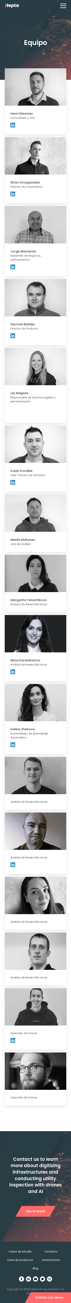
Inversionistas (51, 1260)
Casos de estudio (20, 1251)
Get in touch (35, 1211)
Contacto (50, 1251)
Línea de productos (20, 1260)
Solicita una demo (49, 1297)
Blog (35, 1268)
